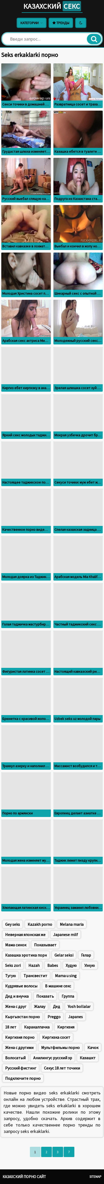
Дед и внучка (17, 996)
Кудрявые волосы (21, 985)
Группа (68, 996)
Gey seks (12, 924)
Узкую (89, 965)
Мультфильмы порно (60, 1047)
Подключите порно (23, 1078)
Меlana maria (72, 924)
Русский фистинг (20, 1068)
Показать (45, 996)
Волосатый (15, 1057)
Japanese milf (65, 934)
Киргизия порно (19, 1037)
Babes (52, 965)
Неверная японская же (25, 934)
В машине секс (58, 985)
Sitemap (95, 1177)
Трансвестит (35, 975)
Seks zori (13, 965)
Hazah (34, 965)
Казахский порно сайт (24, 1176)
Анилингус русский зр (52, 1057)
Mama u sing (66, 975)
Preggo (54, 1016)
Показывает (45, 944)
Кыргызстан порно (22, 1016)
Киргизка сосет (56, 1037)
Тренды (60, 23)
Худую (71, 965)
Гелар (86, 955)
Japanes (75, 1016)
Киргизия (65, 1026)
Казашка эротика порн (26, 955)
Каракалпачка (37, 1026)
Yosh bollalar (79, 1006)
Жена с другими (19, 1047)
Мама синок (15, 944)
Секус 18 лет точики (62, 1068)
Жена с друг (15, 1006)
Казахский (52, 6)
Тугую (10, 975)
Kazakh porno (40, 924)
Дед (56, 1006)
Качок (92, 1047)
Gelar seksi (63, 955)
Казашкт (88, 1057)
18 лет (10, 1026)
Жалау (39, 1006)
